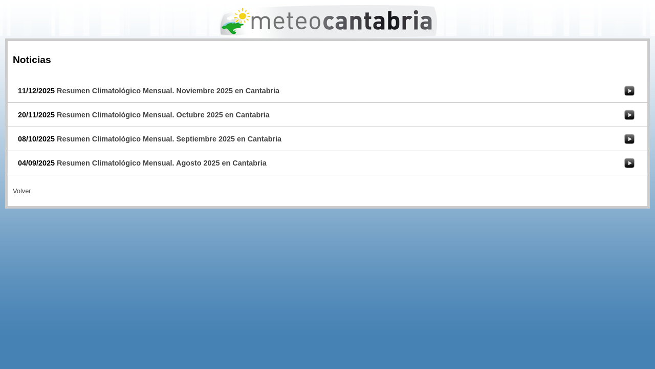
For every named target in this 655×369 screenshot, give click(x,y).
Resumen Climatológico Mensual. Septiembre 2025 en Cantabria (169, 139)
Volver (22, 191)
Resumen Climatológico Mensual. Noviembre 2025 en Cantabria (168, 91)
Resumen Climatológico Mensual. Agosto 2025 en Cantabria (162, 163)
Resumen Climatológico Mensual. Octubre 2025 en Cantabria (163, 115)
